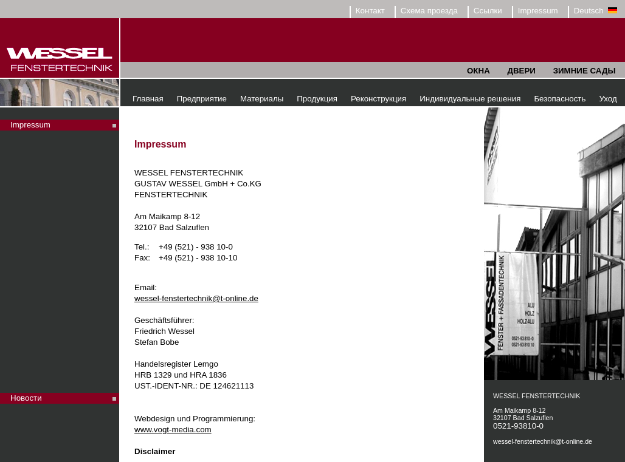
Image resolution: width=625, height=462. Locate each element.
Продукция (317, 98)
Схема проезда (429, 10)
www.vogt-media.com (173, 429)
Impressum (538, 10)
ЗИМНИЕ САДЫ (584, 70)
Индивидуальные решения (470, 98)
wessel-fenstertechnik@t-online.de (196, 298)
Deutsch (595, 10)
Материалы (261, 98)
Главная (148, 98)
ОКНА (478, 70)
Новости (26, 398)
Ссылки (488, 10)
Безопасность (559, 98)
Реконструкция (378, 98)
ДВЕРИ (521, 70)
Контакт (370, 10)
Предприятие (202, 98)
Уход (607, 98)
